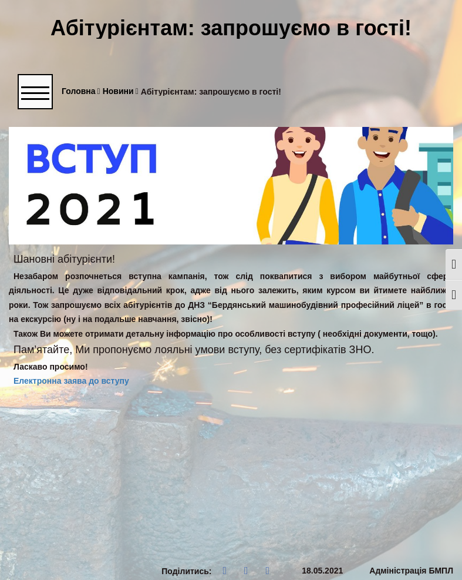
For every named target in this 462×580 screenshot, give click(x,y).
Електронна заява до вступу (71, 380)
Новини (121, 91)
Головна (81, 91)
